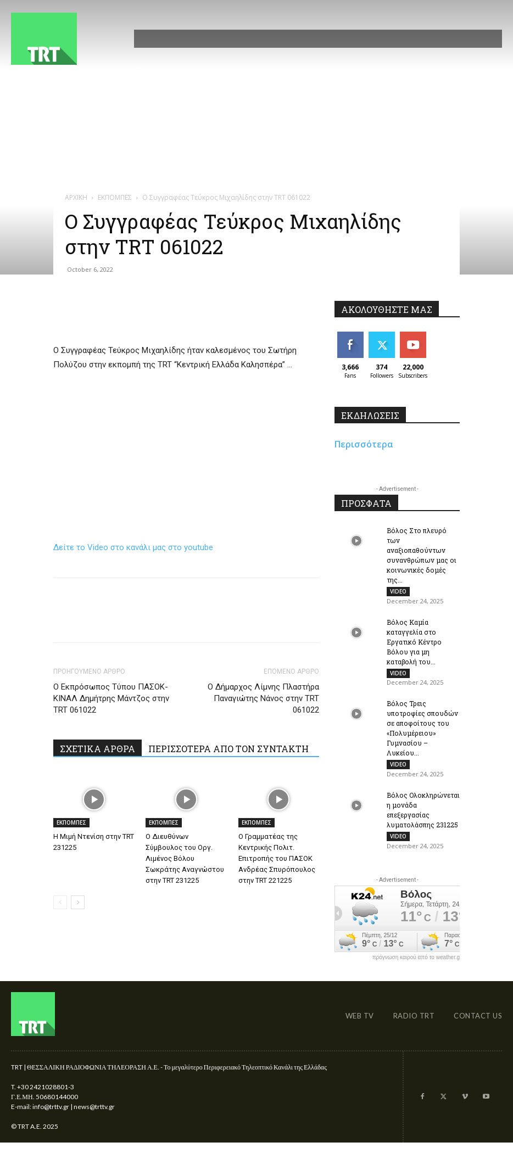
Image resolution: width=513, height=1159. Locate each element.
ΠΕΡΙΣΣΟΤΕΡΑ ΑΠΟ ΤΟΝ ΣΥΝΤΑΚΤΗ (228, 748)
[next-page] (78, 902)
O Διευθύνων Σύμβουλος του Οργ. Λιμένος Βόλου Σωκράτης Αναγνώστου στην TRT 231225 (185, 858)
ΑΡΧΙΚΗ (76, 197)
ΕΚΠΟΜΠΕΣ (115, 197)
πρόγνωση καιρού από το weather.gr (417, 967)
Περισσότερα (363, 444)
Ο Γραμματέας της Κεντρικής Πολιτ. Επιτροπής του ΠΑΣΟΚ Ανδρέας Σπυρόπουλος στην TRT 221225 (276, 858)
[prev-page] (60, 902)
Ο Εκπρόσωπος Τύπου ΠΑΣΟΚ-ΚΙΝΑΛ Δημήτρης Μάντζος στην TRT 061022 (111, 698)
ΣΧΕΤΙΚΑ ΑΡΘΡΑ (97, 748)
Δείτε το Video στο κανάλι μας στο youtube (133, 547)
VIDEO (398, 591)
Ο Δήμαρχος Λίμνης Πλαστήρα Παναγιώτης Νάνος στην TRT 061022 (263, 698)
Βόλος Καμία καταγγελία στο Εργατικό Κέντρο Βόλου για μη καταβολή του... (414, 644)
